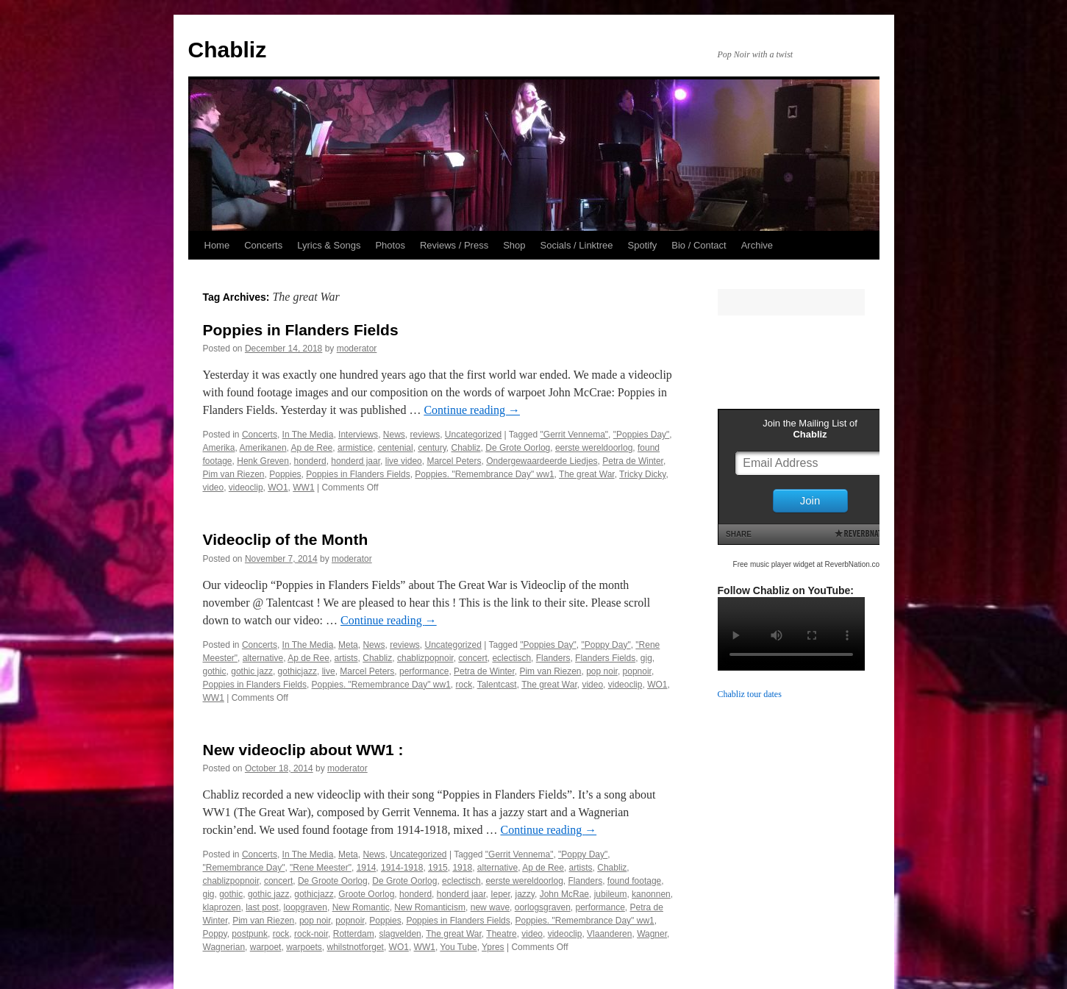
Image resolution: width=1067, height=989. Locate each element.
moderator (357, 348)
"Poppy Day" (605, 645)
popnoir (637, 671)
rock (464, 684)
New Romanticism (429, 907)
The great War (587, 474)
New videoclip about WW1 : (303, 749)
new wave (490, 907)
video (213, 487)
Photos (389, 245)
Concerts (263, 245)
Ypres (493, 947)
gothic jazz (252, 671)
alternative (263, 658)
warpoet (266, 947)
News (394, 434)
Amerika (219, 448)
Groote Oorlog (366, 894)
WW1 (303, 487)
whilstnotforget (355, 947)
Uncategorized (473, 434)
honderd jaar (355, 461)
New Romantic (361, 907)
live (328, 671)
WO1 (278, 487)
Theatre (501, 934)
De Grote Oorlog (517, 448)
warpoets (304, 947)
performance (424, 671)
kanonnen (651, 894)
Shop (514, 245)
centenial (395, 448)
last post (262, 907)
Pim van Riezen (234, 474)
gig (646, 658)
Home (217, 245)
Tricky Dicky (642, 474)
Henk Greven (263, 461)
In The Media (308, 434)
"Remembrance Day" (244, 868)
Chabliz (227, 50)
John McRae (564, 894)
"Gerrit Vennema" (574, 434)
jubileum (610, 894)
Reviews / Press (454, 245)
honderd (310, 461)
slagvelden (400, 934)
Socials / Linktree (576, 245)
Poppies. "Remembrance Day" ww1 (484, 474)
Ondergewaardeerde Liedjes (541, 461)
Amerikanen (263, 448)
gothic (214, 671)
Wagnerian (224, 947)
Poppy (215, 934)
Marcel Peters (454, 461)
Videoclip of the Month (285, 539)
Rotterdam (353, 934)
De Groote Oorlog (333, 881)
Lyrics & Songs (328, 245)
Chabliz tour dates (750, 694)
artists (346, 658)
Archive (757, 245)
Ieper (500, 894)
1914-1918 (402, 868)
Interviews (358, 434)
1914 (367, 868)
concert (472, 658)
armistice (355, 448)
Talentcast (497, 684)
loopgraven (305, 907)
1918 (462, 868)
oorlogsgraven (543, 907)
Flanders (553, 658)
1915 (438, 868)
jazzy (525, 894)
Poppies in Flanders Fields (301, 329)
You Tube (458, 947)
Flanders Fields (605, 658)
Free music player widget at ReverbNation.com (809, 564)
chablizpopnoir (425, 658)
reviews (425, 434)
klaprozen (222, 907)
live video (403, 461)
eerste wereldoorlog (593, 448)
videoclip (246, 487)
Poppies (285, 474)
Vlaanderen (609, 934)
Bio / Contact (698, 245)
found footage (634, 881)
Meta (348, 645)
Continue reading (472, 410)
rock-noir (311, 934)
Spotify (642, 245)
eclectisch (511, 658)
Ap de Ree (312, 448)
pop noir (602, 671)
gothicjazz (297, 671)
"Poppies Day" (641, 434)
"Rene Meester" (320, 868)
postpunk (250, 934)
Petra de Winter (632, 461)
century (432, 448)
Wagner (652, 934)
